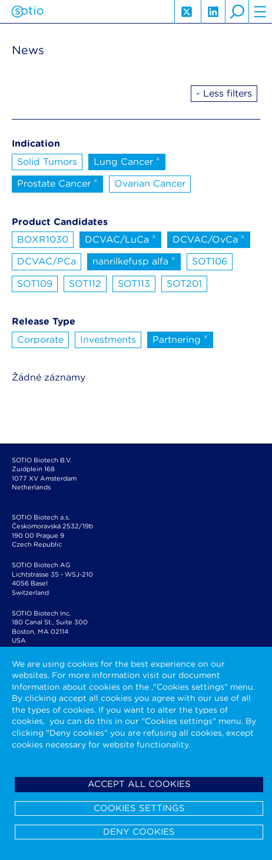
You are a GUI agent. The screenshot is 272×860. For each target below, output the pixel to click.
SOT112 (85, 283)
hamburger (260, 12)
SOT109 (34, 283)
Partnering (180, 338)
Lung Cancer (127, 160)
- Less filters (224, 93)
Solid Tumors (47, 161)
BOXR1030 (42, 239)
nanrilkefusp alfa (133, 260)
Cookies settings (139, 808)
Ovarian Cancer (149, 183)
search (236, 12)
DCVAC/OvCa (209, 238)
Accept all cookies (139, 784)
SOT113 (134, 283)
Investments (108, 339)
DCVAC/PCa (46, 261)
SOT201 (184, 283)
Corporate (40, 339)
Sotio (27, 12)
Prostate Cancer (57, 182)
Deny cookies (139, 831)
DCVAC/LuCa (120, 238)
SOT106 (209, 261)
